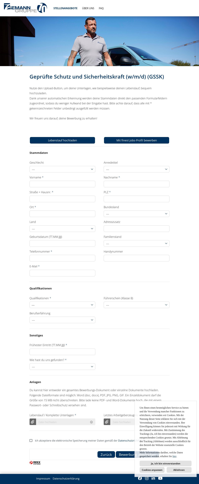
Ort (33, 207)
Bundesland (111, 207)
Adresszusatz (112, 222)
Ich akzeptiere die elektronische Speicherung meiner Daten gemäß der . (88, 440)
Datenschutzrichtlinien (131, 440)
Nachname (112, 177)
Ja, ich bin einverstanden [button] (165, 463)
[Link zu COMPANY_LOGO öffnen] (25, 8)
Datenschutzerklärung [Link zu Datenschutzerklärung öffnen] (66, 478)
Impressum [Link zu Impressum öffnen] (43, 478)
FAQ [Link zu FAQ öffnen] (101, 8)
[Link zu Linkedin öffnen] (153, 478)
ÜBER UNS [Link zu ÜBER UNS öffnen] (88, 8)
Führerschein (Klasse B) (118, 298)
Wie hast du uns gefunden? (48, 360)
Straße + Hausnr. (41, 192)
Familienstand (112, 237)
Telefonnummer (41, 251)
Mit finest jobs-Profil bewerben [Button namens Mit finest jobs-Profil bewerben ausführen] (136, 140)
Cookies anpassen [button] (152, 469)
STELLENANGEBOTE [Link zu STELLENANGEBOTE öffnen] (65, 8)
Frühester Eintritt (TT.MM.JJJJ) (48, 345)
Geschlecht (37, 162)
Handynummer (113, 251)
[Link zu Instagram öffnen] (146, 478)
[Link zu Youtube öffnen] (160, 478)
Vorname (37, 177)
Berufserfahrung (40, 313)
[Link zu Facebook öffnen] (140, 478)
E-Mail (35, 266)
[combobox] (62, 169)
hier (174, 456)
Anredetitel (111, 162)
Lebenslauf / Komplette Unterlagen (53, 415)
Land (33, 222)
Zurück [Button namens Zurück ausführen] (106, 454)
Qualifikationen (40, 298)
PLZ (107, 192)
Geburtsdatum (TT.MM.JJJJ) (46, 237)
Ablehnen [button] (179, 469)
